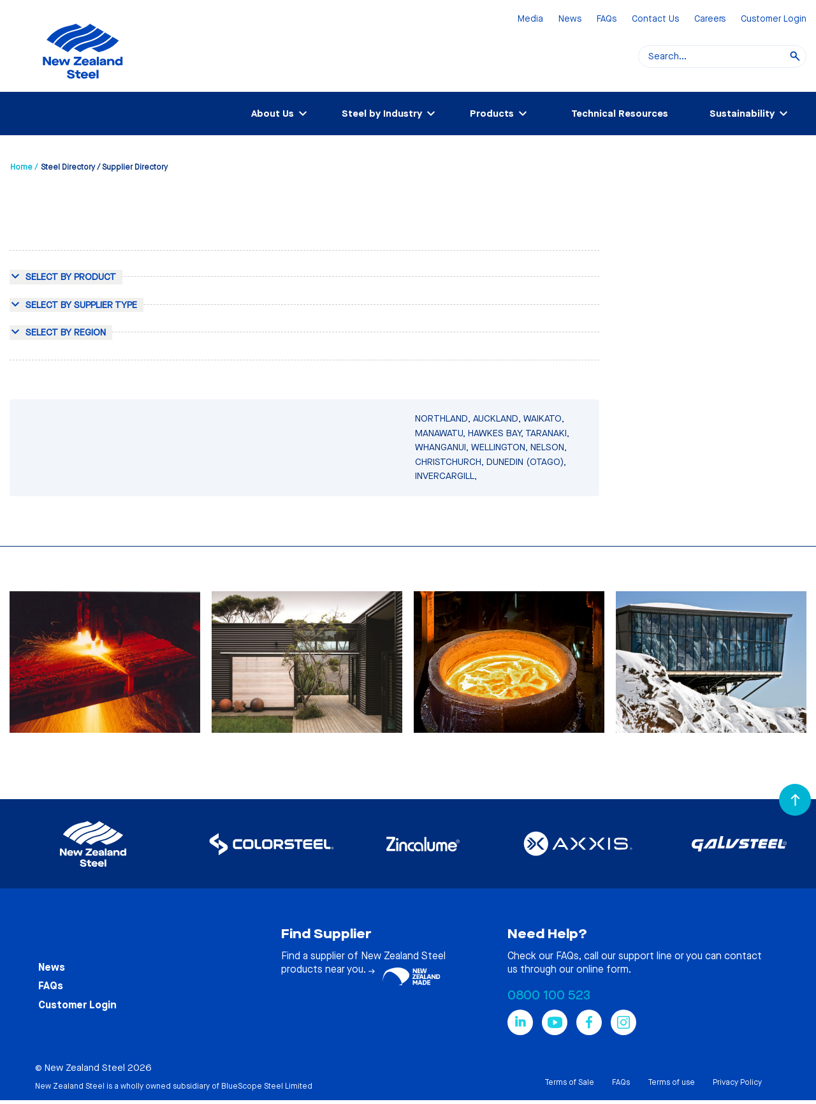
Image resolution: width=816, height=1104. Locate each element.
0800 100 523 (548, 995)
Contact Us (655, 19)
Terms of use (671, 1082)
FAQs (606, 19)
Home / (24, 167)
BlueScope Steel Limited (266, 1086)
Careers (709, 19)
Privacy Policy (737, 1082)
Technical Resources (619, 113)
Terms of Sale (569, 1082)
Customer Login (773, 19)
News (569, 19)
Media (530, 19)
